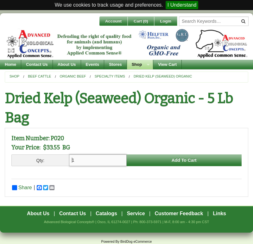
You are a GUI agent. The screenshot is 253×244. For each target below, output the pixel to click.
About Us (67, 64)
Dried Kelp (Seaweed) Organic (163, 76)
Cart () (141, 21)
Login (165, 21)
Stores (115, 64)
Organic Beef (73, 76)
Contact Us (37, 64)
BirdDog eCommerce (136, 241)
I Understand (182, 5)
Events (92, 64)
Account (113, 21)
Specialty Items (110, 76)
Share (22, 187)
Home (10, 64)
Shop (137, 64)
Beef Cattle (39, 76)
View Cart (167, 64)
